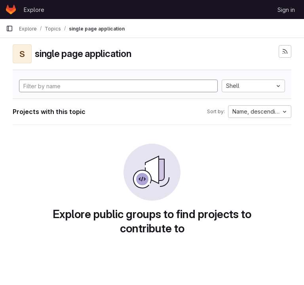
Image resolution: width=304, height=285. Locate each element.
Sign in (286, 9)
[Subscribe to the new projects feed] (285, 51)
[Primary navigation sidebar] (9, 28)
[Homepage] (10, 9)
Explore (34, 9)
